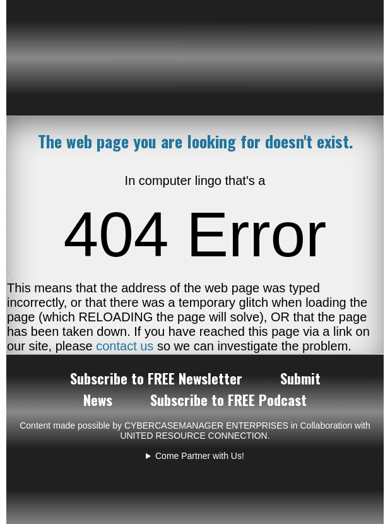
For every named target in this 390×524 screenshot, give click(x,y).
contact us (124, 346)
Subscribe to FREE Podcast (228, 399)
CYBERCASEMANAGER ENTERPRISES (206, 425)
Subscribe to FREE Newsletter (156, 378)
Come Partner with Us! (199, 456)
